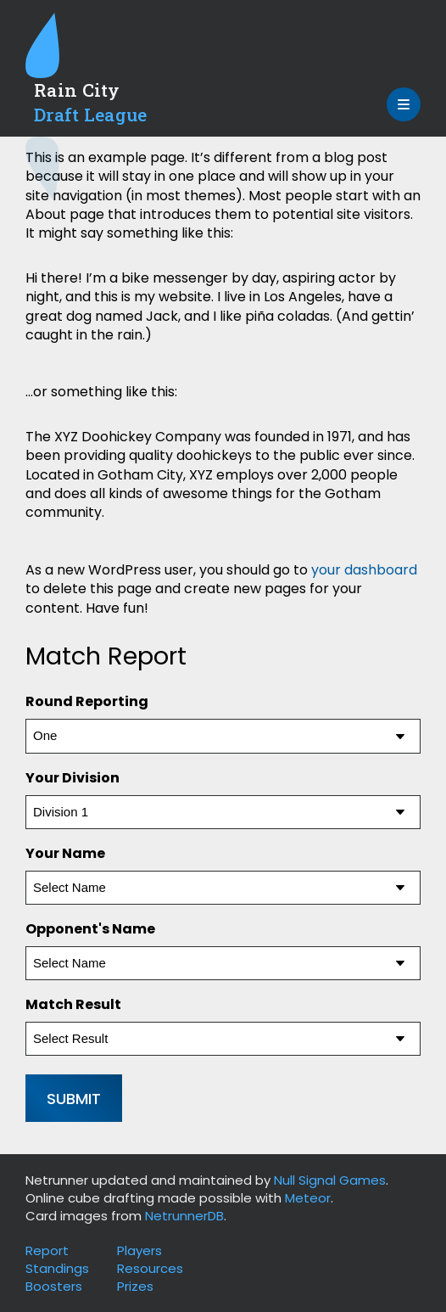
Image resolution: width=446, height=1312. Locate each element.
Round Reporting (86, 701)
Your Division (72, 778)
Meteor (308, 1198)
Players (139, 1250)
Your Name (65, 853)
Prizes (135, 1286)
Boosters (53, 1286)
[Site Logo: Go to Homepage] (102, 75)
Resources (150, 1268)
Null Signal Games (330, 1180)
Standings (57, 1268)
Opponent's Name (90, 929)
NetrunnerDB (184, 1216)
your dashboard (364, 570)
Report (47, 1250)
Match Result (73, 1004)
